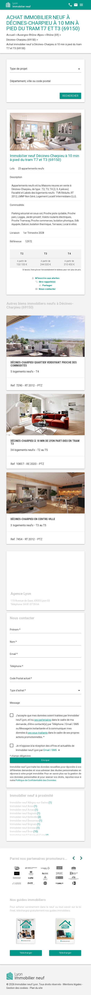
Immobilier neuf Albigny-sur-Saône (31, 802)
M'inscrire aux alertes (47, 278)
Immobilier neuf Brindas (25, 827)
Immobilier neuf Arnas (24, 809)
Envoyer (45, 760)
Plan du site (36, 988)
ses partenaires (42, 719)
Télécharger (26, 953)
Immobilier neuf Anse (23, 806)
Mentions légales (72, 984)
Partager (47, 285)
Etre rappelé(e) (47, 281)
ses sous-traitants (38, 732)
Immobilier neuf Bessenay (26, 820)
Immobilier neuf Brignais (25, 824)
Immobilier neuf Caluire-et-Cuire (29, 835)
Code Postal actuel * (21, 678)
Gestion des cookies (17, 988)
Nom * (13, 641)
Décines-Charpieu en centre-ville (33, 519)
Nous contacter (47, 289)
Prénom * (15, 629)
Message (15, 702)
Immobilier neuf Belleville (25, 817)
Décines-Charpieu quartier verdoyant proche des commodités (44, 364)
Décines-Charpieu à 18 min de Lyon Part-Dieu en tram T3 (45, 442)
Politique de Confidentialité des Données (36, 780)
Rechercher (70, 95)
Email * (14, 654)
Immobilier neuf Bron (24, 831)
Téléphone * (16, 666)
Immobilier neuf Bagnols (25, 813)
